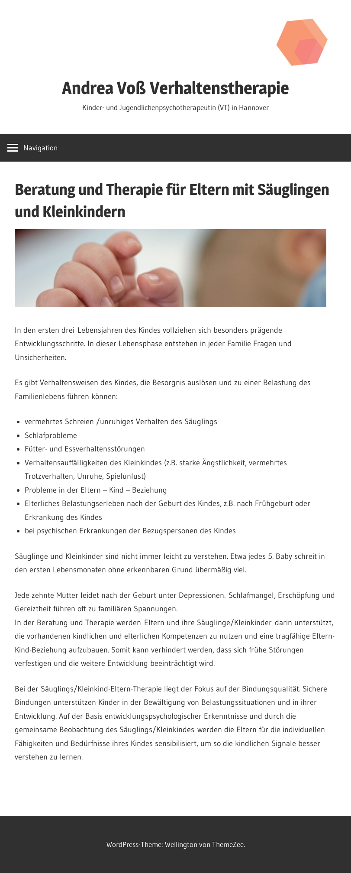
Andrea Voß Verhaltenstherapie (175, 87)
